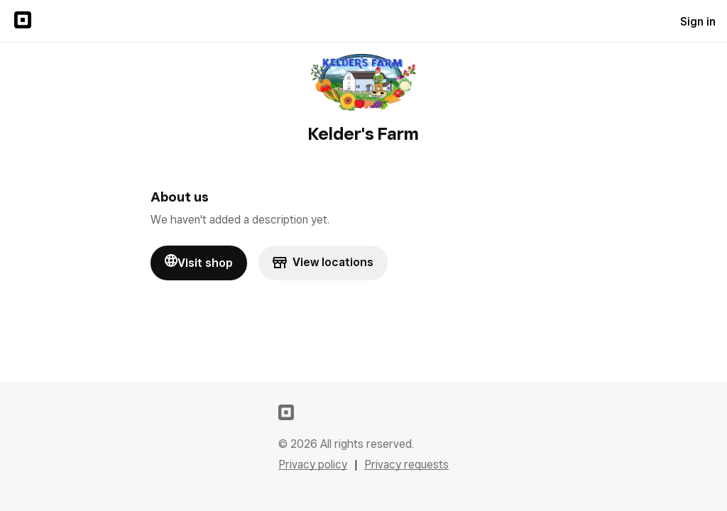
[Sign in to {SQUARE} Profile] (23, 21)
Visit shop (199, 262)
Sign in (698, 21)
